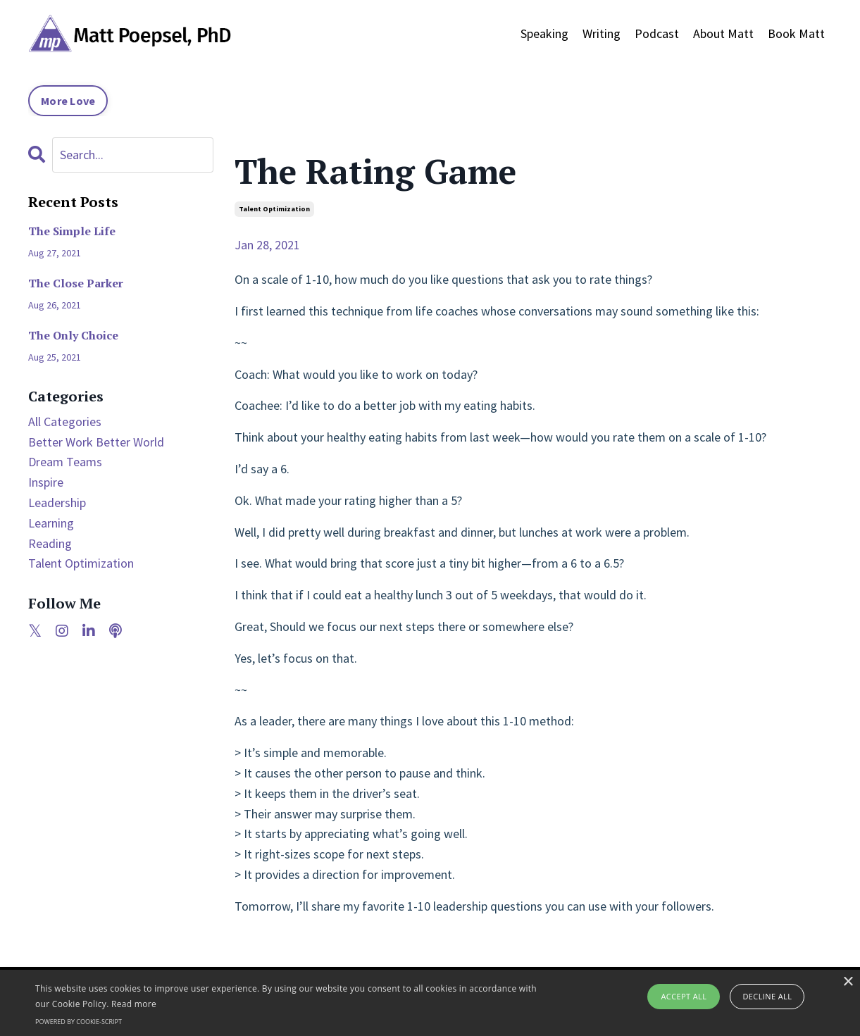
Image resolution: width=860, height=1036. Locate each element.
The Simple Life (72, 231)
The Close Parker (75, 283)
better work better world (96, 442)
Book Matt (796, 33)
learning (51, 523)
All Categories (64, 421)
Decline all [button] (767, 996)
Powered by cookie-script (78, 1021)
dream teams (65, 462)
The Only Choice (73, 335)
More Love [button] (68, 101)
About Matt (723, 33)
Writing (601, 33)
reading (50, 543)
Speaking (544, 33)
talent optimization (274, 208)
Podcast (657, 33)
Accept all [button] (683, 996)
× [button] (847, 982)
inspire (45, 482)
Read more (133, 1004)
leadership (57, 502)
